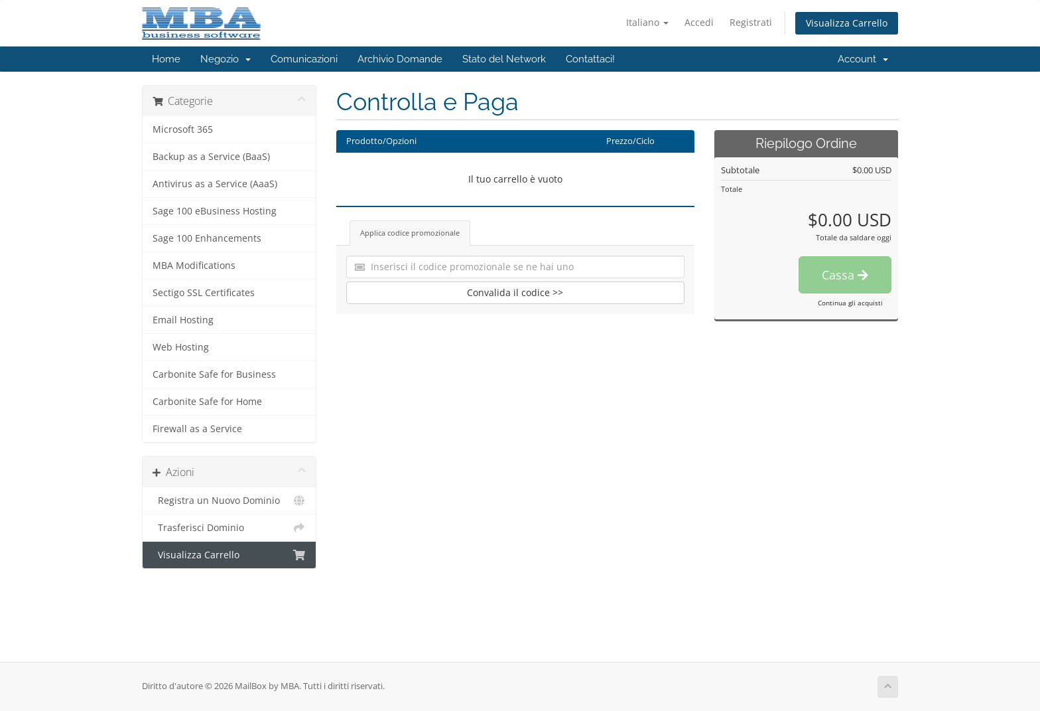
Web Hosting (181, 347)
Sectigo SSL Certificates (204, 293)
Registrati (751, 22)
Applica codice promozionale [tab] (410, 233)
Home (166, 59)
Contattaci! (590, 59)
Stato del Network (504, 59)
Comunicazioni (304, 59)
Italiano (647, 22)
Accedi (699, 22)
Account (863, 59)
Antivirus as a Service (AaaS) (215, 184)
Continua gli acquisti (850, 302)
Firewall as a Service (197, 429)
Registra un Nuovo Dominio (229, 501)
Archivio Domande (400, 59)
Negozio (225, 59)
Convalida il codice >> (515, 292)
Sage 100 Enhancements (207, 238)
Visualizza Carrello (846, 23)
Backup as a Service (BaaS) (211, 157)
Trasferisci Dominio (229, 528)
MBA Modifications (194, 266)
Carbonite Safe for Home (207, 402)
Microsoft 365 (183, 129)
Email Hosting (183, 320)
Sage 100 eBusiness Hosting (215, 211)
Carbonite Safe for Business (214, 374)
